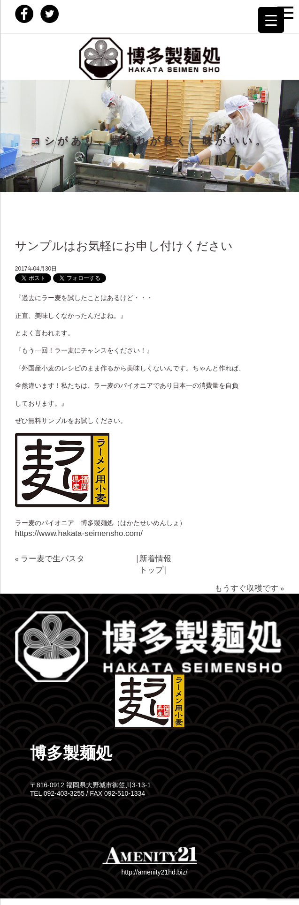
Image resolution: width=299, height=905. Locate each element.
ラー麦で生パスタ (52, 558)
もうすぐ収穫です (246, 588)
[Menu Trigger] (271, 20)
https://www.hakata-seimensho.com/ (79, 533)
